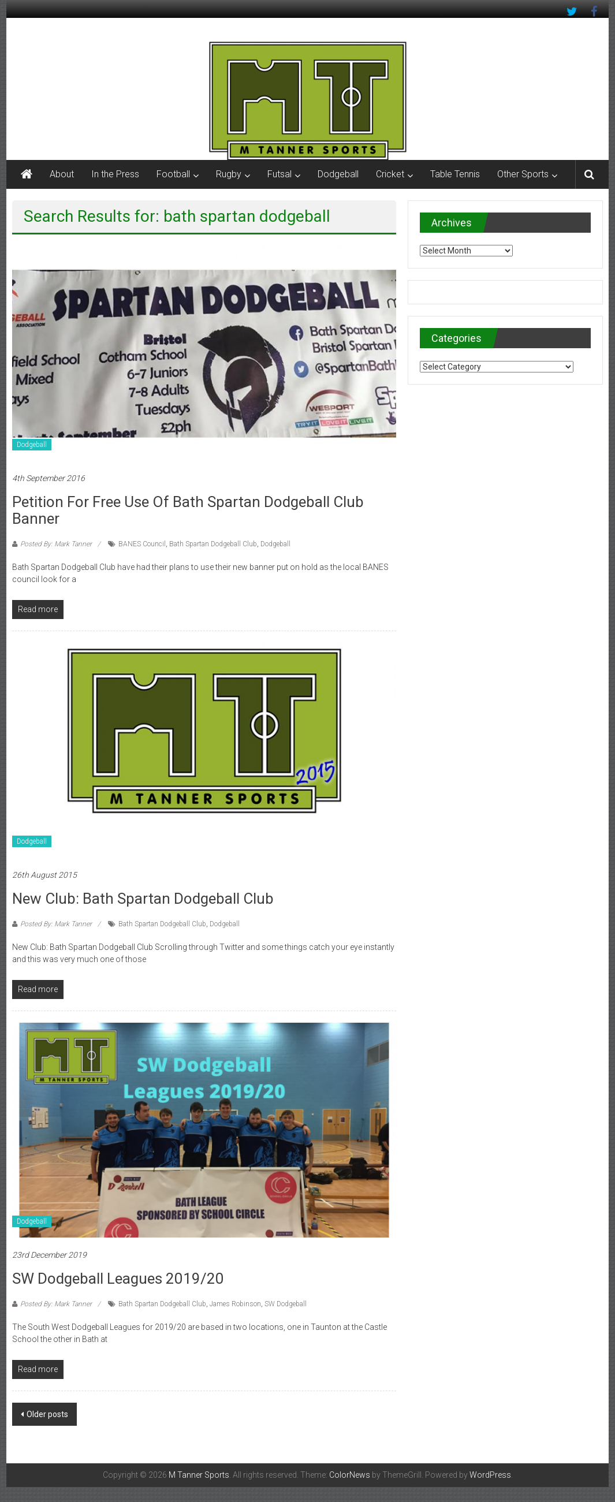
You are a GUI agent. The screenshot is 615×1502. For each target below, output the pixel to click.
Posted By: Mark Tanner (56, 544)
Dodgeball (338, 174)
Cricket (390, 174)
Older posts (47, 1414)
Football (173, 174)
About (62, 174)
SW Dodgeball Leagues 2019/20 (118, 1278)
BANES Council (142, 544)
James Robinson (235, 1304)
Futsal (279, 174)
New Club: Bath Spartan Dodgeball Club (143, 898)
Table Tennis (455, 174)
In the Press (115, 174)
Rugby (228, 174)
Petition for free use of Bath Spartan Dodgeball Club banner (188, 510)
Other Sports (523, 174)
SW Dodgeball (285, 1304)
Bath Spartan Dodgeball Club (213, 544)
